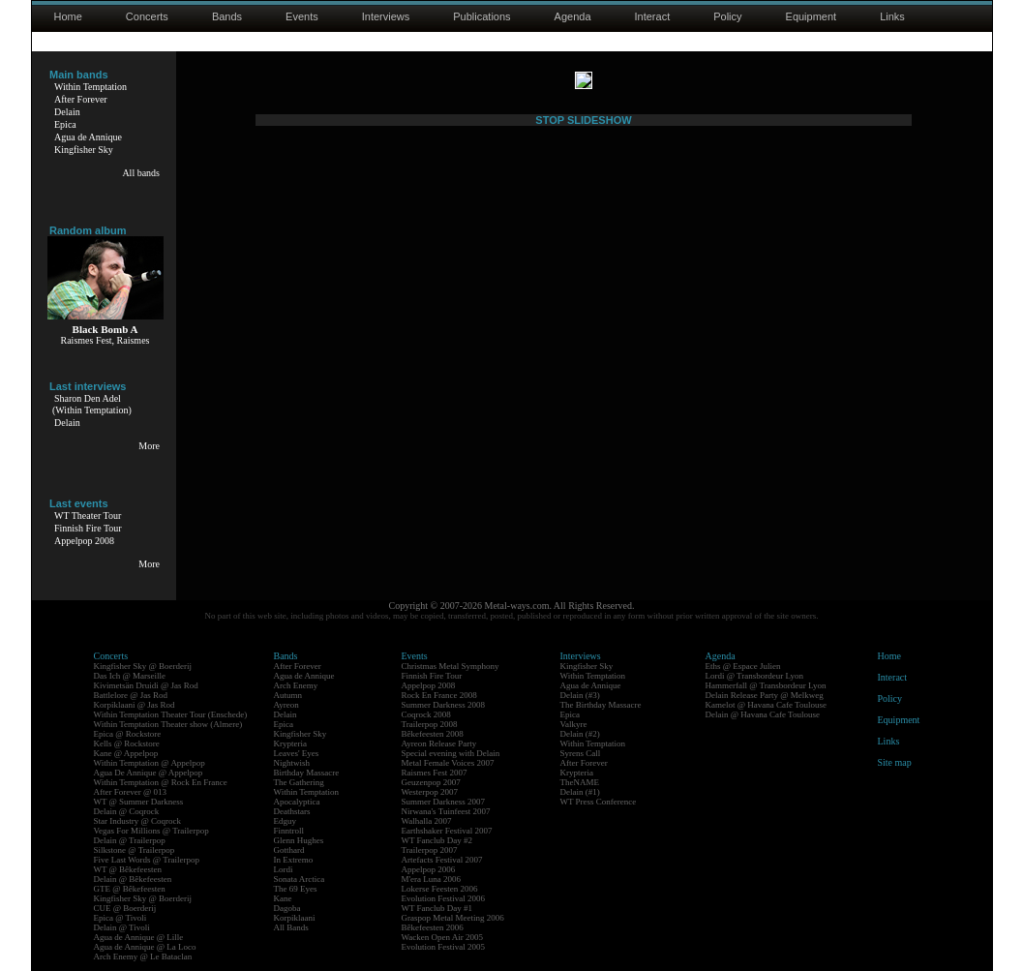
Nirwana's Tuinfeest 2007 (446, 811)
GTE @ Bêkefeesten (129, 889)
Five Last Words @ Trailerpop (146, 860)
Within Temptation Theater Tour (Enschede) (171, 714)
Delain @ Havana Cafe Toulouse (763, 714)
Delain (67, 111)
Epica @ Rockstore (128, 734)
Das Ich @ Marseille (130, 676)
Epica (65, 124)
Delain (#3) (580, 695)
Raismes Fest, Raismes (105, 340)
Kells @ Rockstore (127, 743)
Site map (895, 762)
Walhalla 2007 (427, 821)
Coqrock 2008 (426, 714)
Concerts (147, 16)
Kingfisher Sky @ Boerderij (143, 666)
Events (302, 16)
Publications (481, 16)
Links (892, 16)
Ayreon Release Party (439, 743)
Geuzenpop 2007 (431, 782)
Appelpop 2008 (84, 540)
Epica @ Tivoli (120, 918)
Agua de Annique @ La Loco (145, 947)
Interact (653, 16)
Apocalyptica (297, 801)
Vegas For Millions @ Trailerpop (151, 830)
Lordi (283, 869)
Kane (283, 898)
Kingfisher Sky (83, 149)
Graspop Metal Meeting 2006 (453, 918)
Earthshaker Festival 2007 (447, 830)
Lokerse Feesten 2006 (440, 889)
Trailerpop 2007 (430, 850)
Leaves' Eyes (296, 753)
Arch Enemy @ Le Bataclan (143, 956)
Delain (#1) (580, 792)
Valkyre (573, 724)
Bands (227, 16)
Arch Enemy (296, 685)
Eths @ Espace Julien (743, 666)
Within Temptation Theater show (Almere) (168, 724)
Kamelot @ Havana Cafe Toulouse (766, 705)
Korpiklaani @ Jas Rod (134, 705)
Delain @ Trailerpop (129, 840)
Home (68, 16)
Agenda (573, 16)
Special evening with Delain (451, 753)
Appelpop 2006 (429, 869)
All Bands (291, 927)
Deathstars (292, 811)
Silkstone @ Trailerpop (134, 850)
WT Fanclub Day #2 (437, 840)
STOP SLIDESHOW (583, 543)
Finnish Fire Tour (88, 528)
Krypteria (290, 743)
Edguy (285, 821)
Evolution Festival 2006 (444, 898)
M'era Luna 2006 (432, 879)
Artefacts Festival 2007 (442, 860)
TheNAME (580, 782)
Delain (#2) (580, 734)
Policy (727, 16)
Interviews (386, 16)
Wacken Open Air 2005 (443, 937)
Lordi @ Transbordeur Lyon (755, 676)
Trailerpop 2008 (430, 724)
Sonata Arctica (299, 879)
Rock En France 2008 (439, 695)
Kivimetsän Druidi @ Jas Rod (146, 685)
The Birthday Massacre (601, 705)
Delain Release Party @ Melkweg (765, 695)
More (149, 445)
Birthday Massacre (307, 772)
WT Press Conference (598, 801)
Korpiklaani (295, 918)
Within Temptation (90, 86)
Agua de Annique (88, 137)
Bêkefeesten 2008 (433, 734)
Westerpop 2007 (430, 792)
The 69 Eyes (295, 889)
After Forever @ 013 (130, 792)
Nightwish (292, 763)
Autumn (288, 695)
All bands (141, 172)
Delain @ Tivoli (122, 927)
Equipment (811, 16)
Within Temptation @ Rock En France (160, 782)
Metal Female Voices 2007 (448, 763)
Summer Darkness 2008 (444, 705)
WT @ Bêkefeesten (128, 869)
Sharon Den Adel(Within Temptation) (92, 404)
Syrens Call (580, 753)
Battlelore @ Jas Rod (131, 695)
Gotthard (289, 850)
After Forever (80, 99)
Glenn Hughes (299, 840)
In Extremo (294, 860)
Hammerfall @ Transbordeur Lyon (766, 685)
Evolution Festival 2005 (444, 947)
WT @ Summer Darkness (139, 801)
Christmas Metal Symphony (450, 666)
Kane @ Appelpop (126, 753)
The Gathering (299, 782)
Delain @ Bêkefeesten (133, 879)
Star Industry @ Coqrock (138, 821)
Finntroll (289, 830)
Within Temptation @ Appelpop (149, 763)
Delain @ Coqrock (127, 811)
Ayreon (286, 705)
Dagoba (287, 908)
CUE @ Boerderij (125, 908)
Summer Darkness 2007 (444, 801)
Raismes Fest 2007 (434, 772)
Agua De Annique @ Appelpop (148, 772)
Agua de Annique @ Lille (139, 937)
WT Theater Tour (87, 515)
